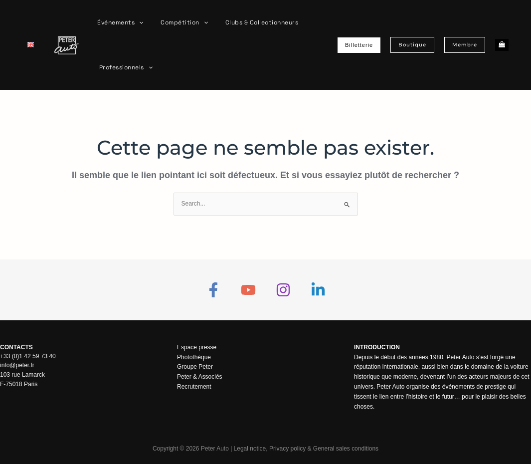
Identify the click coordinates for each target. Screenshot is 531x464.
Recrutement (194, 386)
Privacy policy (287, 448)
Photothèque (194, 357)
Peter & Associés (199, 376)
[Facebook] (213, 289)
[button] (137, 22)
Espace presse (196, 347)
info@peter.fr (17, 365)
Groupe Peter (195, 366)
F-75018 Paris (18, 383)
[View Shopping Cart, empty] (502, 45)
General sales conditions (345, 448)
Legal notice (249, 448)
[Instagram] (283, 289)
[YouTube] (248, 289)
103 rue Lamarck (22, 374)
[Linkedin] (318, 289)
